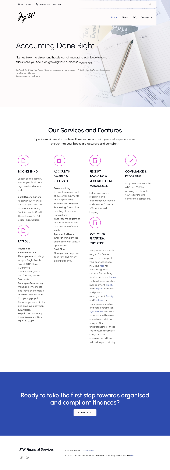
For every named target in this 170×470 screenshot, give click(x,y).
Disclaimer (88, 450)
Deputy (109, 295)
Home (114, 17)
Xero (102, 265)
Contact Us (146, 17)
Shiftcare (98, 299)
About (125, 17)
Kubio (132, 455)
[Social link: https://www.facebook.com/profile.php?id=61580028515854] (150, 4)
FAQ (134, 17)
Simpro (98, 288)
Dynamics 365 (96, 311)
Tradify (109, 284)
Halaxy (112, 276)
